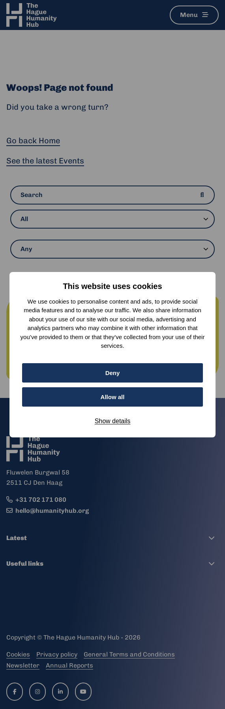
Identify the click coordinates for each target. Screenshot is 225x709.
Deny (112, 373)
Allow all (113, 397)
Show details (113, 421)
